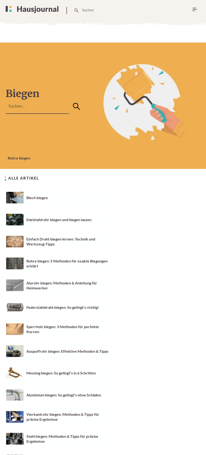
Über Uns (49, 437)
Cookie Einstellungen (112, 437)
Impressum (143, 434)
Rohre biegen (19, 158)
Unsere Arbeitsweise (76, 437)
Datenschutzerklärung (178, 434)
